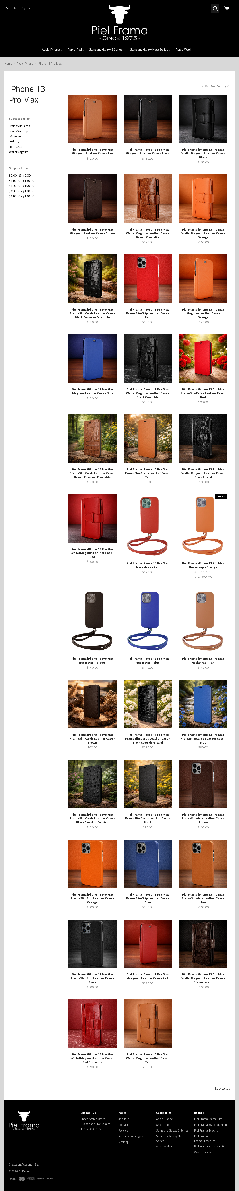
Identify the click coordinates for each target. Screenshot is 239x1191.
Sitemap (123, 1142)
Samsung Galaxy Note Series (150, 49)
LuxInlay (14, 141)
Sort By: (204, 86)
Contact (123, 1124)
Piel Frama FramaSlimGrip (210, 1146)
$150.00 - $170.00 (21, 191)
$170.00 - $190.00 (21, 196)
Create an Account (20, 1164)
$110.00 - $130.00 (21, 180)
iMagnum (15, 136)
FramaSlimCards (19, 125)
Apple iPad (76, 49)
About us (124, 1119)
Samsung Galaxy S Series (107, 49)
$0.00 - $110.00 (20, 175)
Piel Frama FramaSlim (208, 1119)
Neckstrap (15, 146)
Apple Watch (185, 49)
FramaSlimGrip (18, 131)
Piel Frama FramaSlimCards (205, 1138)
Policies (123, 1130)
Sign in (26, 8)
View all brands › (202, 1152)
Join (16, 8)
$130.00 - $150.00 (21, 185)
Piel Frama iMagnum (207, 1130)
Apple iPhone (52, 49)
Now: (198, 577)
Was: (197, 572)
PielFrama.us (25, 1171)
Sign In (39, 1164)
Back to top (222, 1088)
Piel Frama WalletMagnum (211, 1124)
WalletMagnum (18, 151)
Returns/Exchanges (130, 1136)
